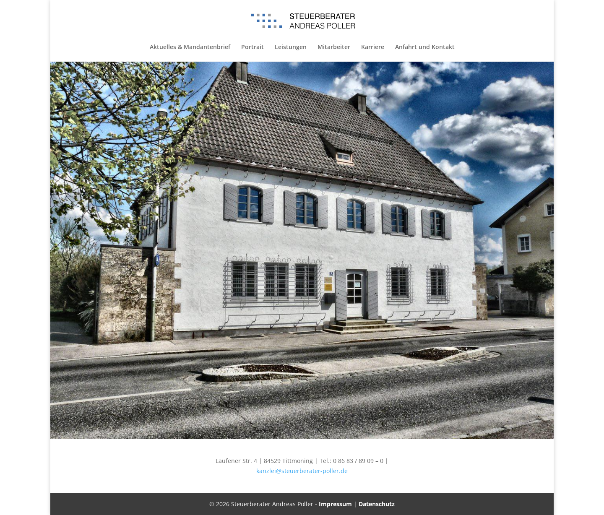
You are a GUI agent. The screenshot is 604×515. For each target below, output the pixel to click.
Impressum (335, 504)
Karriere (372, 47)
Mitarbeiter (334, 47)
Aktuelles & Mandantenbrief (190, 47)
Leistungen (291, 47)
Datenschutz (377, 504)
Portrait (252, 47)
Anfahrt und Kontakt (425, 47)
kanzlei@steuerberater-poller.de (302, 471)
